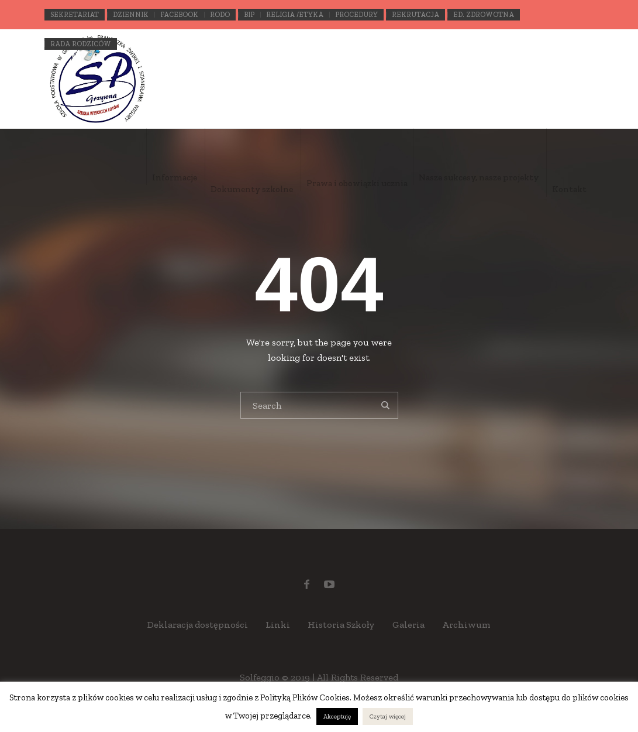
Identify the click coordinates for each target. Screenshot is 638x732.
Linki (277, 624)
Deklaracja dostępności (197, 624)
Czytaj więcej (388, 716)
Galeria (408, 624)
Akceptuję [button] (337, 716)
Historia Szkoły (341, 624)
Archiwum (466, 624)
